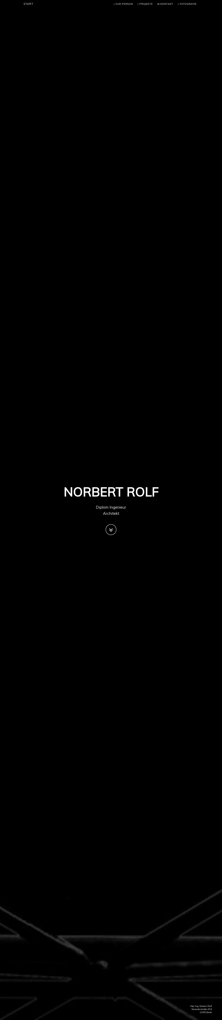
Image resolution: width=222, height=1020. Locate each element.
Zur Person (123, 6)
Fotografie (187, 6)
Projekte (145, 6)
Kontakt (165, 6)
